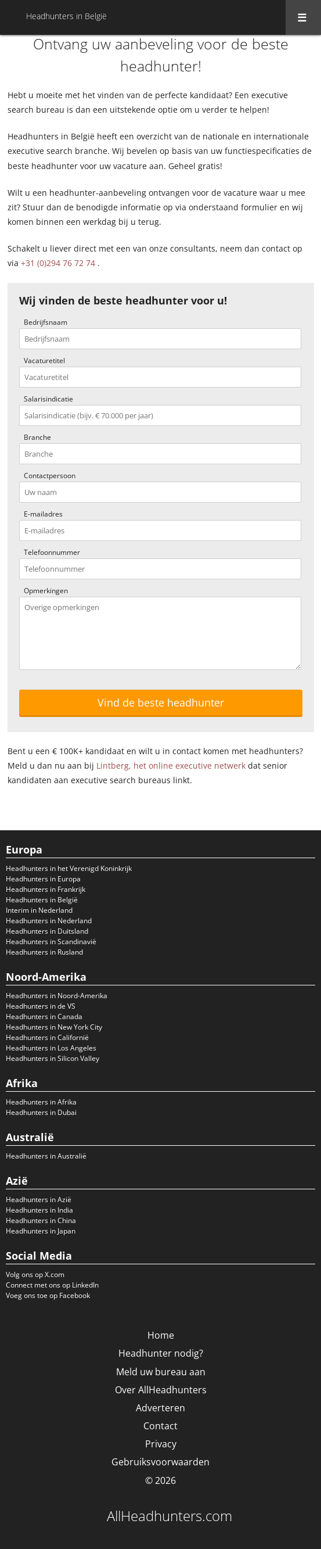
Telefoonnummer (52, 552)
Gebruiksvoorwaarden (160, 1461)
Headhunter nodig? (160, 1353)
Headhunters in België (42, 900)
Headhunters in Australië (46, 1156)
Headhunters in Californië (47, 1037)
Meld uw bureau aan (160, 1371)
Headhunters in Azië (38, 1199)
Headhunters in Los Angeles (51, 1048)
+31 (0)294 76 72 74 (58, 262)
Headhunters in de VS (40, 1006)
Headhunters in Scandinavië (51, 941)
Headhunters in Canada (44, 1016)
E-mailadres (43, 514)
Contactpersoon (49, 476)
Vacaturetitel (44, 360)
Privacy (160, 1443)
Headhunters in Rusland (44, 952)
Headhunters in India (39, 1210)
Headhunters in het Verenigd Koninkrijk (69, 868)
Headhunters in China (41, 1220)
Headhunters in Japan (40, 1231)
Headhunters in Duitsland (47, 931)
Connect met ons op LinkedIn (52, 1285)
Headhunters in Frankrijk (45, 889)
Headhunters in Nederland (49, 921)
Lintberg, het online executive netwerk (171, 765)
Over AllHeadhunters (161, 1389)
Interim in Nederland (39, 910)
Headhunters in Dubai (41, 1112)
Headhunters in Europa (43, 879)
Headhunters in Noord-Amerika (56, 996)
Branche (37, 437)
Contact (160, 1425)
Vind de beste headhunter (161, 702)
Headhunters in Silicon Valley (52, 1058)
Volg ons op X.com (35, 1274)
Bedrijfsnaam (45, 322)
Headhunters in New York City (54, 1027)
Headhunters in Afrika (41, 1102)
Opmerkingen (46, 591)
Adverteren (160, 1407)
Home (160, 1335)
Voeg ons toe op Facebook (48, 1295)
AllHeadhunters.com (169, 1516)
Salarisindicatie (48, 399)
